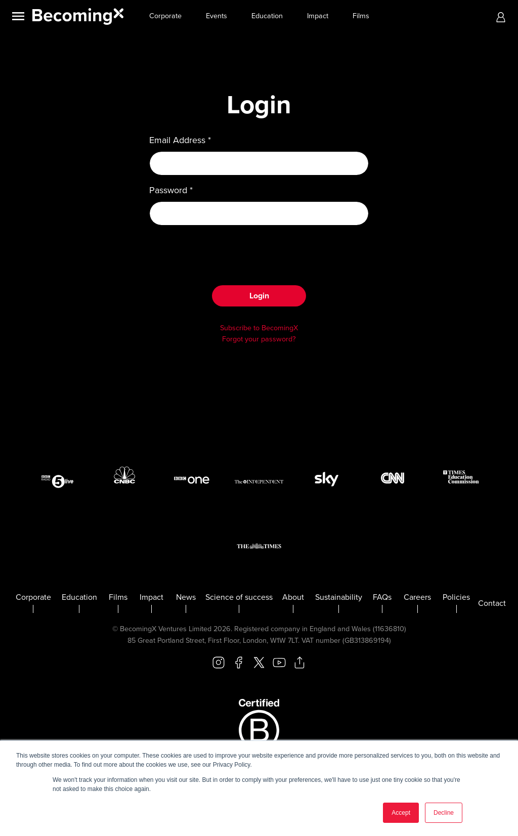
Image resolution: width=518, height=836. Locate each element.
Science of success (239, 597)
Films (361, 16)
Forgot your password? (259, 339)
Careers (417, 597)
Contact (492, 603)
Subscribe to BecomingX (259, 328)
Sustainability (338, 597)
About (293, 597)
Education (267, 16)
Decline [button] (444, 812)
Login (259, 296)
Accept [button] (401, 812)
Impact (317, 16)
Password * (171, 190)
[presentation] (259, 253)
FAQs (382, 597)
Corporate (165, 16)
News (186, 597)
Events (216, 16)
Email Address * (180, 140)
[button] (501, 16)
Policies (456, 597)
